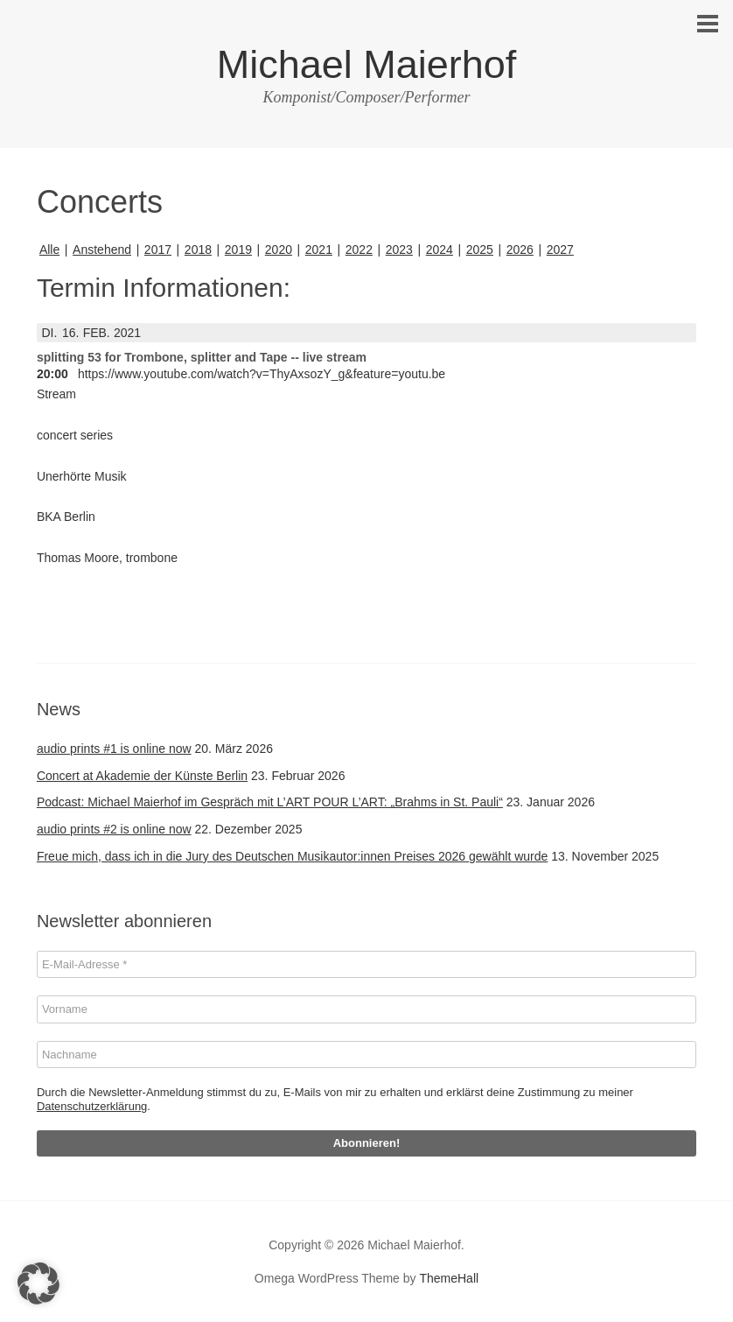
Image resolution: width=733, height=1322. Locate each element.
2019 (238, 250)
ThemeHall (448, 1278)
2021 (318, 250)
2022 (359, 250)
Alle (49, 250)
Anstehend (102, 250)
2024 (439, 250)
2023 (399, 250)
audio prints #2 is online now (114, 829)
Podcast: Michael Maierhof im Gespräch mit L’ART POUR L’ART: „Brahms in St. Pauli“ (270, 802)
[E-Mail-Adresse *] (366, 965)
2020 (278, 250)
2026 (520, 250)
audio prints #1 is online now (114, 749)
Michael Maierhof (367, 64)
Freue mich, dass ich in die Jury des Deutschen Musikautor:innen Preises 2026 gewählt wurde (292, 856)
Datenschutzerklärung (92, 1106)
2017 (157, 250)
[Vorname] (366, 1009)
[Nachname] (366, 1055)
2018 (198, 250)
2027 (560, 250)
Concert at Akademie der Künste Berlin (142, 776)
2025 (479, 250)
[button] (38, 1283)
